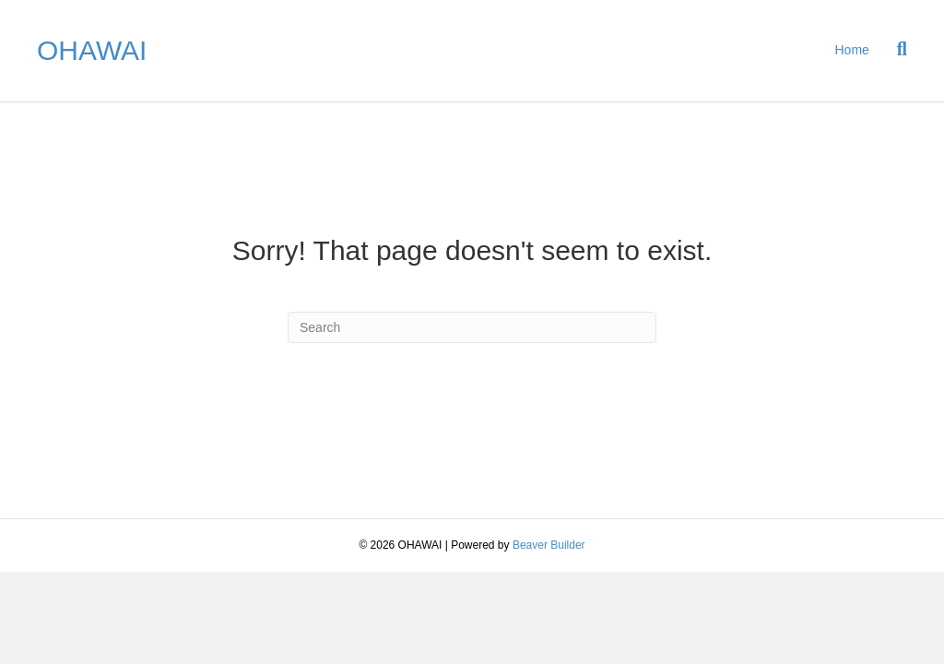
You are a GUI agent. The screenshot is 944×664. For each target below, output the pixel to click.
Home (852, 49)
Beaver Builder (549, 545)
